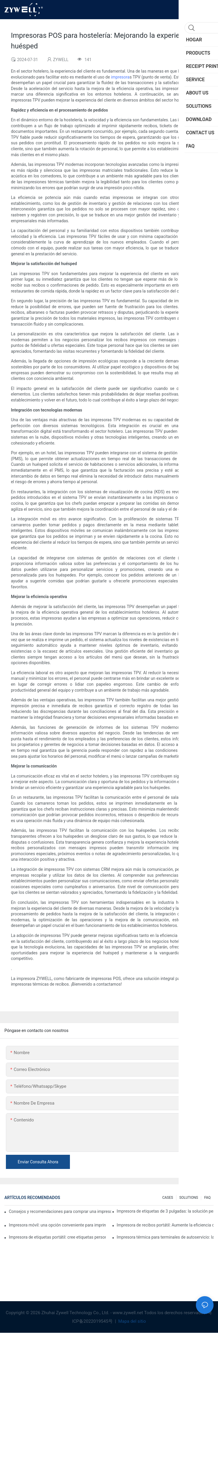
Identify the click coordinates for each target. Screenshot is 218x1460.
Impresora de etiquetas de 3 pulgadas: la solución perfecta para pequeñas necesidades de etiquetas (165, 1211)
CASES (167, 1198)
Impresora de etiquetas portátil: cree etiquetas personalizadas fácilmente (57, 1237)
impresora (120, 77)
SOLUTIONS (188, 1198)
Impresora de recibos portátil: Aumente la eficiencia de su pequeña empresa (165, 1225)
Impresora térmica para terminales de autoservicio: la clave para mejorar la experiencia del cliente (165, 1237)
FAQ (207, 1198)
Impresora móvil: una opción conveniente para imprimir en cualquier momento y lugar (57, 1225)
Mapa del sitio (131, 1321)
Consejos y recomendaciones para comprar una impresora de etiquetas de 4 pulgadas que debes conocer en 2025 (60, 1211)
